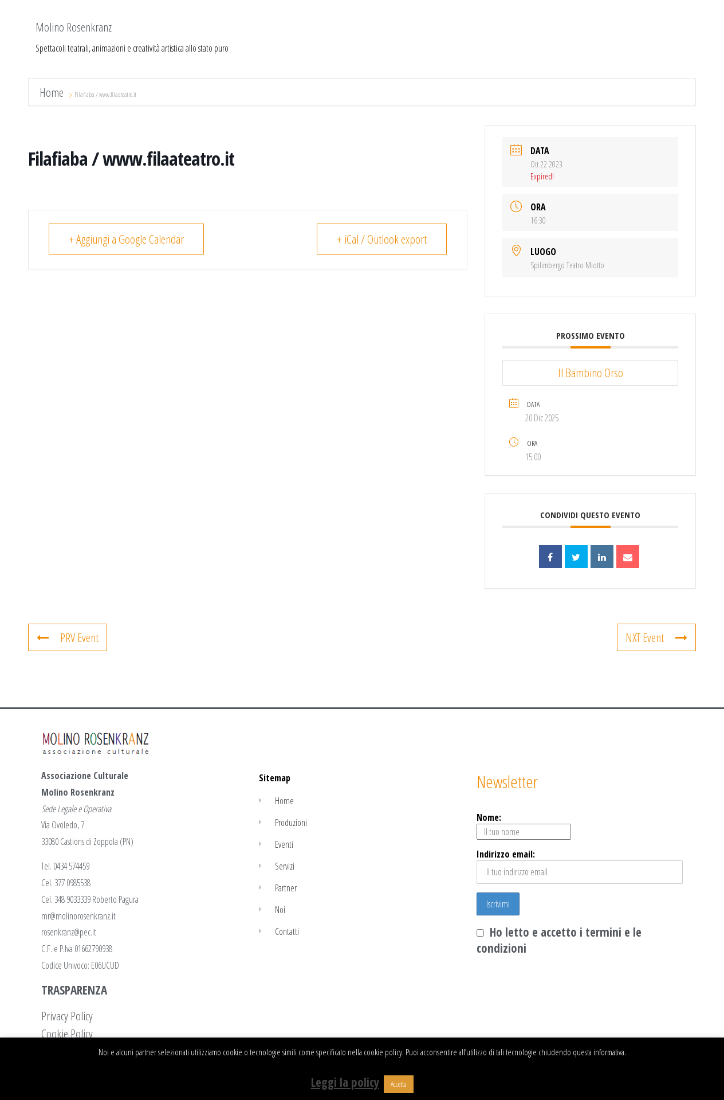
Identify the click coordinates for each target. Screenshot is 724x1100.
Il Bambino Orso (590, 373)
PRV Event (68, 637)
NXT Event (656, 637)
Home (53, 92)
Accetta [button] (399, 1084)
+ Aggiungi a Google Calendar (126, 239)
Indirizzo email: (580, 866)
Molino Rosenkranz (74, 27)
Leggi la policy (345, 1082)
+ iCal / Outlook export (382, 239)
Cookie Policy (67, 1033)
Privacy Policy (67, 1016)
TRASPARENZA (74, 990)
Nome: (524, 825)
